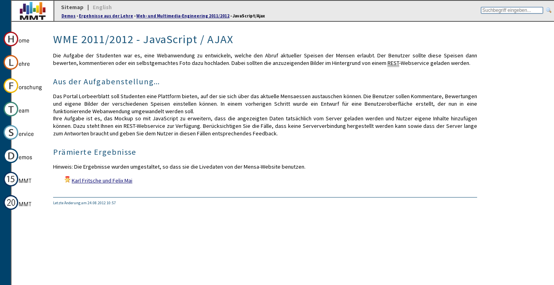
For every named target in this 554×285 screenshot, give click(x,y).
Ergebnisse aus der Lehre (106, 16)
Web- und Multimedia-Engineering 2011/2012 (182, 16)
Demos (68, 16)
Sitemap (72, 7)
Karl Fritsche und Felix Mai (102, 180)
